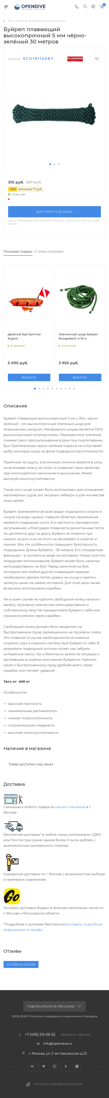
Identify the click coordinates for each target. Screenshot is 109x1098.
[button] (50, 164)
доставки (74, 924)
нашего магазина (70, 807)
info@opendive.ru (57, 1043)
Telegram (43, 1066)
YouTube (54, 1066)
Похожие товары (18, 251)
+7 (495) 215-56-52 (40, 1034)
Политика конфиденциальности (58, 1084)
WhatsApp (77, 1066)
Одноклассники (65, 1066)
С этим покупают (49, 251)
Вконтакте (32, 1066)
